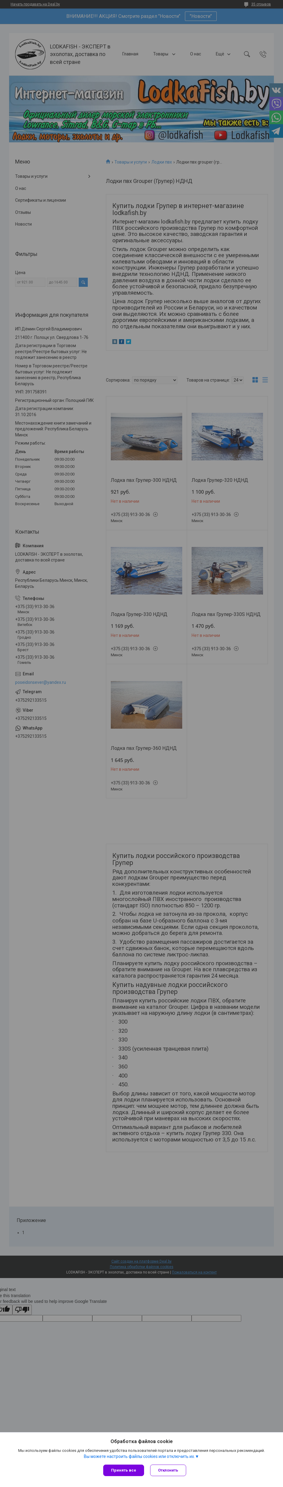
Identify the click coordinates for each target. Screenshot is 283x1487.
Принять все (123, 1470)
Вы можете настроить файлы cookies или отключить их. (139, 1456)
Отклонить (168, 1470)
